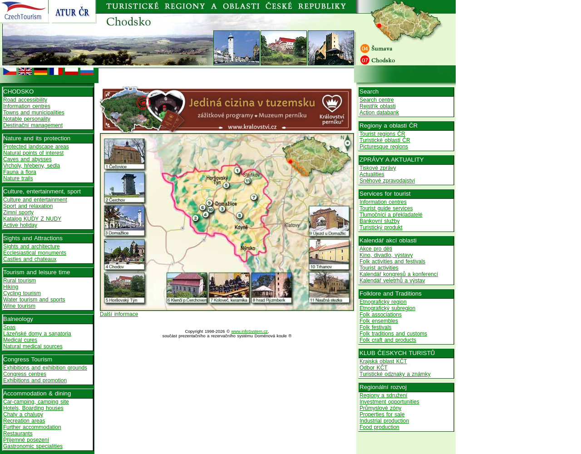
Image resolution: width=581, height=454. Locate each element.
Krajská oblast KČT (383, 361)
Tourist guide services (386, 208)
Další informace (119, 314)
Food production (379, 427)
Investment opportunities (389, 402)
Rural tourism (19, 280)
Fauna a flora (19, 172)
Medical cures (20, 340)
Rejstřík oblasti (377, 106)
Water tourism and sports (34, 299)
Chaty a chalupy (23, 414)
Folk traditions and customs (393, 334)
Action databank (379, 112)
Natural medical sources (33, 346)
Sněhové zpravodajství (387, 181)
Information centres (26, 106)
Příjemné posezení (26, 440)
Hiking (10, 287)
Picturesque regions (383, 146)
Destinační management (33, 125)
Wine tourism (19, 306)
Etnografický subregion (387, 308)
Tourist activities (379, 268)
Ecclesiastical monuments (34, 253)
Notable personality (26, 119)
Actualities (371, 174)
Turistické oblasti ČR (384, 140)
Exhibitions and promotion (35, 380)
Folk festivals (375, 327)
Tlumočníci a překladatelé (391, 215)
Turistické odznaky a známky (395, 374)
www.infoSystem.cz (249, 331)
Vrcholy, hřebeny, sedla (31, 166)
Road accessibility (25, 100)
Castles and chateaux (29, 259)
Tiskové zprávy (377, 168)
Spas (9, 327)
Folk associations (380, 314)
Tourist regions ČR (382, 134)
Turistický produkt (381, 227)
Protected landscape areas (36, 146)
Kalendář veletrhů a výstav (392, 280)
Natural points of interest (33, 153)
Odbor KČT (373, 368)
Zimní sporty (18, 212)
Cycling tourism (22, 293)
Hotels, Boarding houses (33, 408)
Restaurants (18, 433)
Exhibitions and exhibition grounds (45, 368)
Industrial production (384, 421)
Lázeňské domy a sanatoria (37, 334)
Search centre (376, 100)
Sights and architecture (31, 246)
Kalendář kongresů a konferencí (398, 274)
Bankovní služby (379, 221)
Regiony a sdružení (383, 395)
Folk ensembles (378, 321)
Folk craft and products (387, 340)
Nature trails (18, 178)
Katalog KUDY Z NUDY (32, 219)
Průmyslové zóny (380, 408)
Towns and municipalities (33, 112)
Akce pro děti (375, 249)
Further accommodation (32, 427)
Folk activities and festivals (392, 261)
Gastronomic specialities (33, 446)
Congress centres (24, 374)
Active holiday (20, 225)
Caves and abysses (27, 159)
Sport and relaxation (28, 206)
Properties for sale (381, 414)
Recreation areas (24, 421)
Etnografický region (383, 302)
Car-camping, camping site (36, 402)
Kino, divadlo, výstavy (386, 255)
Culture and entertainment (35, 200)
